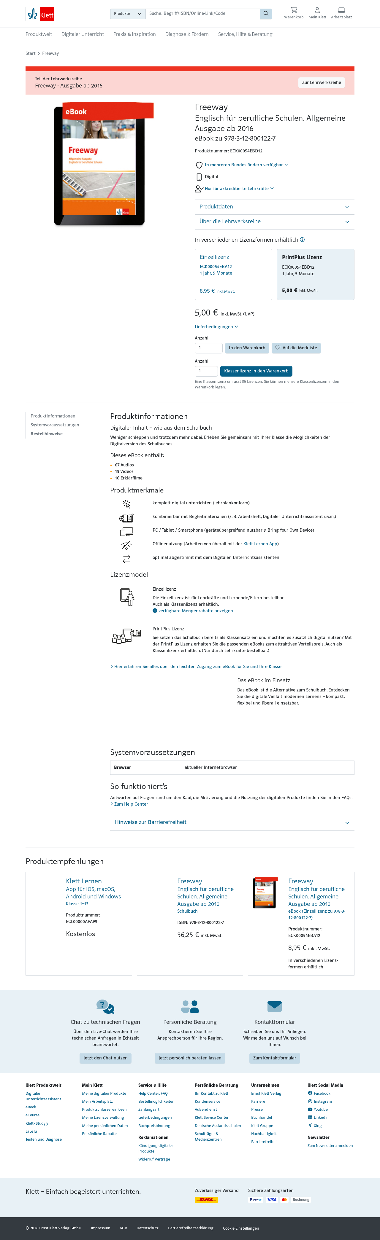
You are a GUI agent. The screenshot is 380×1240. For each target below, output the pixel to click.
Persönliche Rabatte (99, 1134)
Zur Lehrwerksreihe (321, 82)
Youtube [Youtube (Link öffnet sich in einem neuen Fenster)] (318, 1109)
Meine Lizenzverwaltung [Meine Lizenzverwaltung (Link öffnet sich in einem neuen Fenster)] (103, 1117)
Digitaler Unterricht (82, 34)
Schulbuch (207, 895)
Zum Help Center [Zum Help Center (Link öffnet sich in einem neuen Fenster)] (129, 804)
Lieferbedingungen (216, 326)
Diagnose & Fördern (187, 34)
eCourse (32, 1115)
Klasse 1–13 (96, 891)
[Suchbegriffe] (202, 14)
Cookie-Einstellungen (241, 1228)
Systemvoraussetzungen (55, 425)
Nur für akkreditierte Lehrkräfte (239, 188)
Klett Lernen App (260, 544)
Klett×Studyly (37, 1123)
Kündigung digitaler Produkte (155, 1149)
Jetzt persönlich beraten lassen (190, 1058)
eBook (31, 1107)
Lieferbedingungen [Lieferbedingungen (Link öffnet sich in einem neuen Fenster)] (155, 1117)
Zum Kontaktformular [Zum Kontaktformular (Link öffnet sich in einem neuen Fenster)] (274, 1058)
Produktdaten (216, 207)
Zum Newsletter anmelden (330, 1146)
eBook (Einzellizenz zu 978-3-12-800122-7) (318, 898)
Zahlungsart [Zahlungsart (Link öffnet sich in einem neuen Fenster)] (148, 1109)
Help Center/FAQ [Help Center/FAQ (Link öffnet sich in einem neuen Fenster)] (153, 1093)
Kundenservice (207, 1101)
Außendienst (206, 1109)
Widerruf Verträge (154, 1159)
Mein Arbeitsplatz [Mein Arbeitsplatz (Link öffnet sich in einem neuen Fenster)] (97, 1101)
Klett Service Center (212, 1117)
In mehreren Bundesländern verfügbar (246, 165)
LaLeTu (31, 1131)
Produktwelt (39, 34)
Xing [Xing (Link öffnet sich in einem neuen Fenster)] (315, 1125)
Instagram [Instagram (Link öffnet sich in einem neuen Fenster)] (320, 1101)
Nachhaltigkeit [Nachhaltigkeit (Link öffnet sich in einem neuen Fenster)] (264, 1134)
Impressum (100, 1228)
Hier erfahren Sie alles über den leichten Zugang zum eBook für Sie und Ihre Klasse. (196, 666)
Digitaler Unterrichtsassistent (43, 1096)
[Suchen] (266, 14)
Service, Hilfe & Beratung (245, 34)
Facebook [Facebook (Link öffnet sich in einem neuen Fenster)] (319, 1093)
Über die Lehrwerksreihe (230, 222)
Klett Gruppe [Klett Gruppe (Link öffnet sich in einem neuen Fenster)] (262, 1126)
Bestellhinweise (47, 434)
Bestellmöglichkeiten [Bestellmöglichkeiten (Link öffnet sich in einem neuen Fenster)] (156, 1101)
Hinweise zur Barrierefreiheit (150, 822)
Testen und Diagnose (44, 1139)
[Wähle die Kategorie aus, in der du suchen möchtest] (128, 14)
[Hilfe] (302, 240)
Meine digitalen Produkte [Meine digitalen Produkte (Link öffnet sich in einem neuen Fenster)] (104, 1093)
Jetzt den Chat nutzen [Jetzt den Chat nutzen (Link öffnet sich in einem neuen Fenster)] (105, 1058)
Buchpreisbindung (154, 1126)
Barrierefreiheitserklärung (190, 1228)
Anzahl (201, 338)
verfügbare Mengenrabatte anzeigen (193, 611)
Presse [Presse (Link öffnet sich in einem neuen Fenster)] (257, 1109)
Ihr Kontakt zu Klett (211, 1093)
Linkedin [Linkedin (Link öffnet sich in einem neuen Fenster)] (318, 1117)
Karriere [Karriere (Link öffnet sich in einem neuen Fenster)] (258, 1101)
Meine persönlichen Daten (105, 1126)
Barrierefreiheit (264, 1142)
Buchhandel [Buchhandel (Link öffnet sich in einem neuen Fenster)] (261, 1117)
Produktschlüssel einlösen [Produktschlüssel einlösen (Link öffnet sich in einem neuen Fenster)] (104, 1109)
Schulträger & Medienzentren (208, 1137)
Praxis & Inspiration (134, 34)
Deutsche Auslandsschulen (218, 1126)
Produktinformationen (53, 416)
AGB (123, 1228)
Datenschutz (148, 1228)
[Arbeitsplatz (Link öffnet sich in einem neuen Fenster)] (341, 14)
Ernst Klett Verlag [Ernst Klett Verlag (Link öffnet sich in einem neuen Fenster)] (266, 1093)
